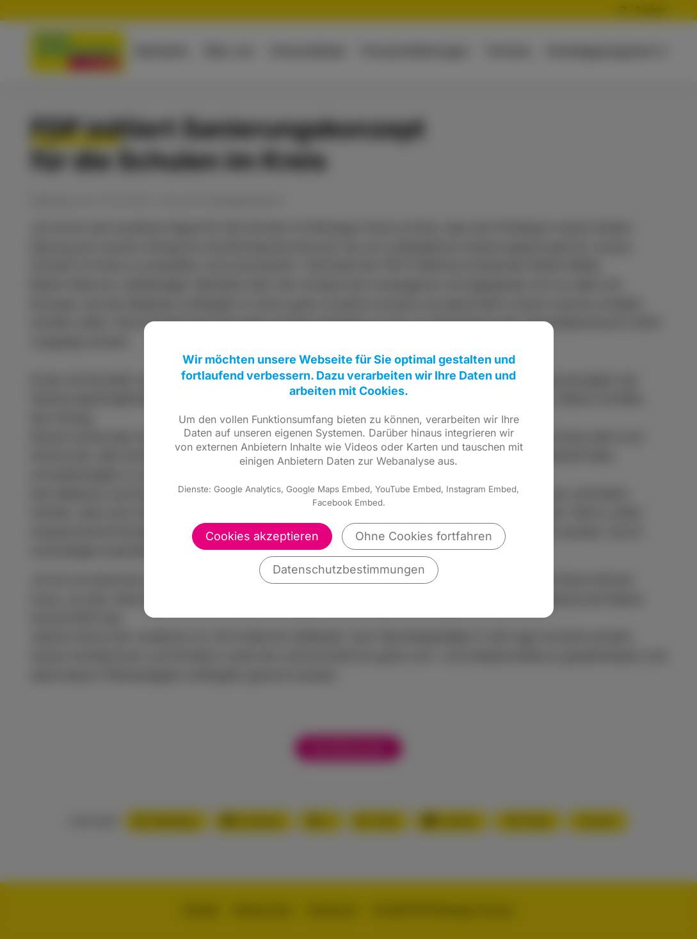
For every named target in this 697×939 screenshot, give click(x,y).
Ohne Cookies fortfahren (423, 536)
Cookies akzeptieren (262, 536)
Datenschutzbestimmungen (349, 569)
